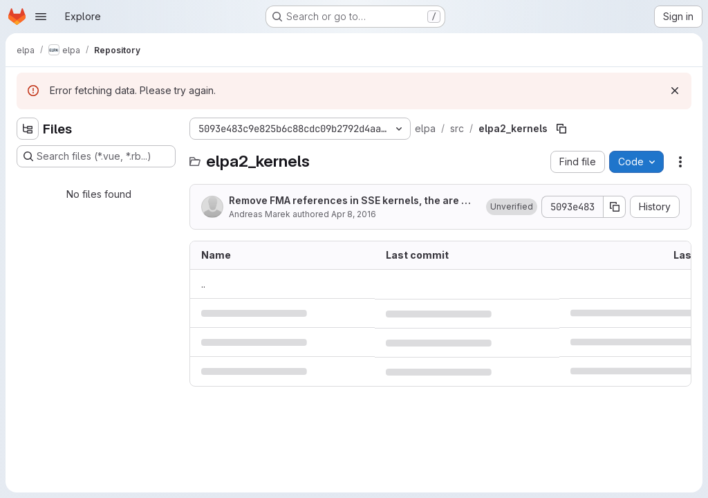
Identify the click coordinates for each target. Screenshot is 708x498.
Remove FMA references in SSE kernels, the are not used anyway (351, 201)
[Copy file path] (561, 129)
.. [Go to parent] (203, 284)
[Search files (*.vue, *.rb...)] (96, 156)
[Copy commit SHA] (615, 207)
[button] (511, 207)
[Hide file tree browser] (28, 129)
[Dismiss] (675, 90)
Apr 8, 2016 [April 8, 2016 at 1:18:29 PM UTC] (353, 214)
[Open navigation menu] (41, 17)
